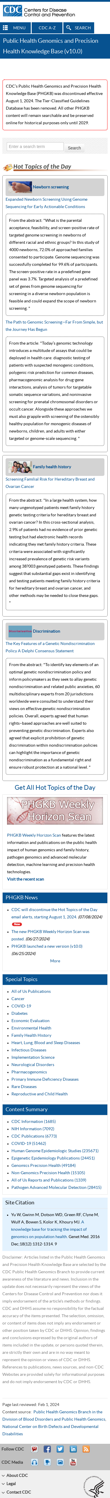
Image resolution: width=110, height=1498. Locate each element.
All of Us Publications (31, 992)
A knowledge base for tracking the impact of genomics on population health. (49, 1229)
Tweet (60, 1451)
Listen (34, 1464)
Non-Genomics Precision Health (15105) (48, 1173)
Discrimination (46, 631)
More (55, 961)
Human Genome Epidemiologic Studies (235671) (55, 1151)
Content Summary (27, 1109)
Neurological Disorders (32, 1065)
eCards (61, 1464)
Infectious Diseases (28, 1050)
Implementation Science (33, 1058)
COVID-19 (21, 1006)
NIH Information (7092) (32, 1129)
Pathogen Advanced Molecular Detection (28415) (56, 1188)
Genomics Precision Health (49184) (43, 1166)
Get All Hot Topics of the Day (55, 787)
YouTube (76, 1464)
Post (72, 1451)
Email (34, 1451)
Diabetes (19, 1014)
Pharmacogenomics (29, 1072)
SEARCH (83, 28)
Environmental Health (31, 1028)
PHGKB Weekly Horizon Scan (34, 835)
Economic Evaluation (30, 1021)
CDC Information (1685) (33, 1122)
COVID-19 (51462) (28, 1144)
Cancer (18, 999)
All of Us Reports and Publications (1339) (48, 1180)
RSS (85, 1451)
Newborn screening (51, 187)
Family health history (52, 467)
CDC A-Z (47, 28)
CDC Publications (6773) (34, 1136)
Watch (48, 1464)
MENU (19, 28)
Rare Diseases (24, 1087)
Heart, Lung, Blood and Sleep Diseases (45, 1043)
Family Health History (31, 1036)
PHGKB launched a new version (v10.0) (46, 946)
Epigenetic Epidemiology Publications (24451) (53, 1158)
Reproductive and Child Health (39, 1094)
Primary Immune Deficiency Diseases (45, 1079)
